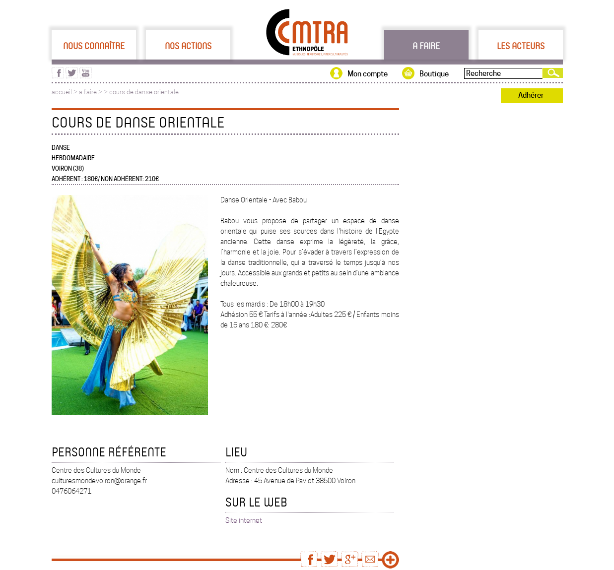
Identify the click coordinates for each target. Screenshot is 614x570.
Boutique (434, 73)
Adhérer (531, 95)
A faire (426, 46)
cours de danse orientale (144, 92)
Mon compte (367, 73)
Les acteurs (521, 46)
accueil (62, 92)
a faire (88, 92)
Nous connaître (94, 46)
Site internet (243, 520)
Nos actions (188, 46)
